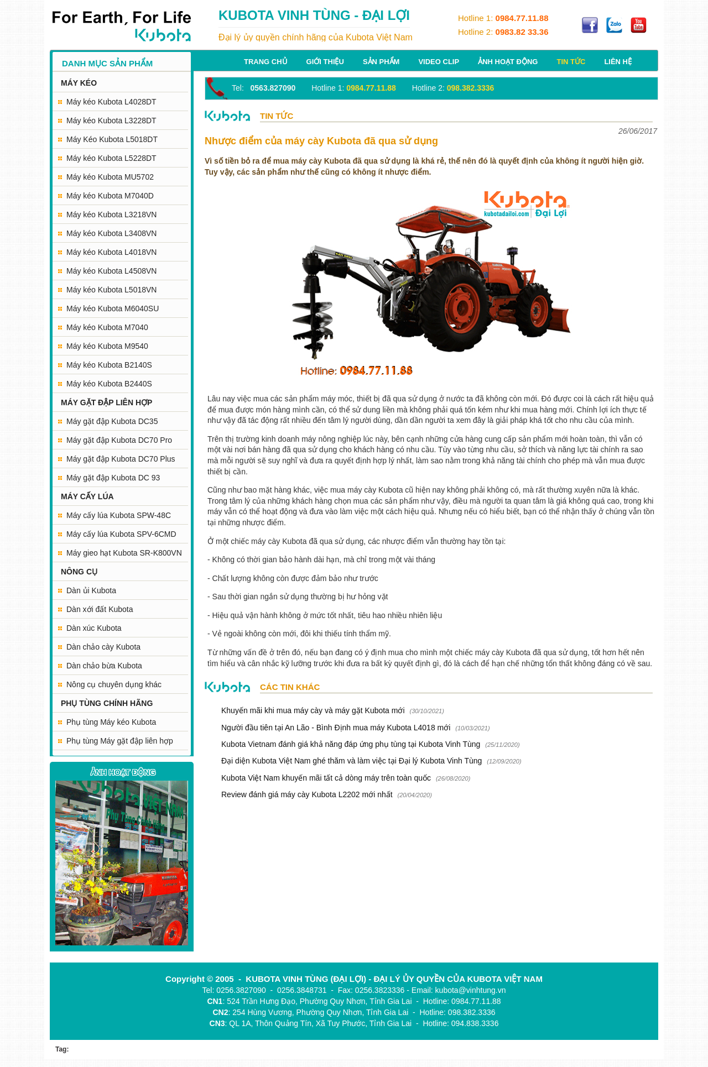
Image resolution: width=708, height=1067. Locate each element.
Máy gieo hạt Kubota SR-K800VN (124, 552)
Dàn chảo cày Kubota (103, 646)
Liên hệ (618, 61)
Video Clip (438, 61)
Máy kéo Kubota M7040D (110, 195)
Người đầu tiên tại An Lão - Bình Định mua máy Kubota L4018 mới (335, 727)
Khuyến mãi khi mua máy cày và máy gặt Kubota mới (313, 710)
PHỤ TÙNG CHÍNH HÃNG (107, 703)
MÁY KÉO (79, 83)
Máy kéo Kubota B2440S (109, 383)
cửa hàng (466, 439)
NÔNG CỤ (79, 571)
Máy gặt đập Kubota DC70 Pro (119, 440)
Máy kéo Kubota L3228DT (111, 120)
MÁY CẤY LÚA (87, 496)
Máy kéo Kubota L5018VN (111, 289)
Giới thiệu (325, 61)
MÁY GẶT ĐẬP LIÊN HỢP (106, 402)
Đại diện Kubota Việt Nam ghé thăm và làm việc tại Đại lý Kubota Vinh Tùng (351, 760)
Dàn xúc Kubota (94, 628)
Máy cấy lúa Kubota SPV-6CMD (121, 534)
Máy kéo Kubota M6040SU (112, 308)
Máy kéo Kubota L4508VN (111, 270)
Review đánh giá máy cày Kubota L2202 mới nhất (307, 794)
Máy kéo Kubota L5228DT (111, 158)
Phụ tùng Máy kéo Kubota (111, 722)
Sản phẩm (381, 61)
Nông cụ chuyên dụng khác (114, 684)
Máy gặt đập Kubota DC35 (112, 421)
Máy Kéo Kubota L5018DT (112, 139)
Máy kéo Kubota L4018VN (111, 252)
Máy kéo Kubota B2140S (109, 364)
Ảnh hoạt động (508, 61)
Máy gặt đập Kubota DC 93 (113, 477)
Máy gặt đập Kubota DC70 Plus (120, 458)
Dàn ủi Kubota (91, 590)
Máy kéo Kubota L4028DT (111, 101)
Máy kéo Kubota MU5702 (110, 176)
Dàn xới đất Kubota (99, 609)
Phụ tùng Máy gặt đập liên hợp (119, 740)
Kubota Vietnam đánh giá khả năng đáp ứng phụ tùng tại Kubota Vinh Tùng (351, 744)
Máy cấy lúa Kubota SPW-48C (118, 515)
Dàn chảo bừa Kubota (104, 665)
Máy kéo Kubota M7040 (107, 327)
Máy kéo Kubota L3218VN (111, 214)
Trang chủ (266, 61)
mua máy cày (353, 489)
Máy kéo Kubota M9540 (107, 346)
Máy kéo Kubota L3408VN (111, 233)
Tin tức (570, 61)
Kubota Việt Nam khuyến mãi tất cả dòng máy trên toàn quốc (326, 777)
